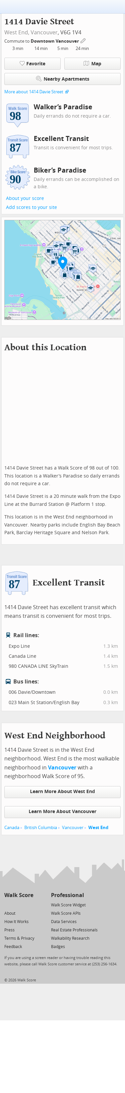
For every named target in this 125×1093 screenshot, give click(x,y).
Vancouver (44, 32)
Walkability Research (70, 938)
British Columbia (40, 827)
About (9, 913)
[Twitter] (8, 904)
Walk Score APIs (66, 913)
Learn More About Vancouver (62, 811)
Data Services (64, 921)
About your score (25, 198)
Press (9, 930)
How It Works (16, 921)
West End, (16, 32)
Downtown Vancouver (55, 41)
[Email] (29, 904)
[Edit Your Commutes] (83, 40)
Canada (11, 827)
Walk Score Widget (68, 905)
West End (98, 827)
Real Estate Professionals (74, 930)
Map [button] (92, 64)
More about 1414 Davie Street (33, 91)
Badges (58, 946)
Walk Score (18, 895)
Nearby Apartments (62, 79)
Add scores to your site (31, 207)
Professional (67, 895)
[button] (63, 263)
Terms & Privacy (19, 938)
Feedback (13, 946)
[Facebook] (18, 904)
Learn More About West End (62, 791)
